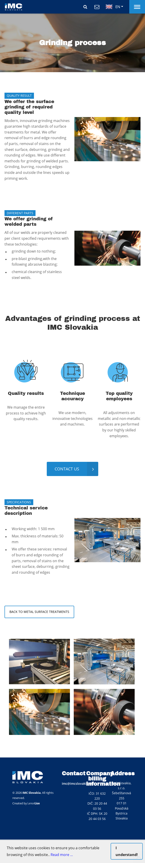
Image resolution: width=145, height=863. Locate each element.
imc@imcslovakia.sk (77, 783)
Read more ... (62, 854)
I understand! (127, 851)
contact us (67, 469)
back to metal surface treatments (39, 612)
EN (112, 6)
